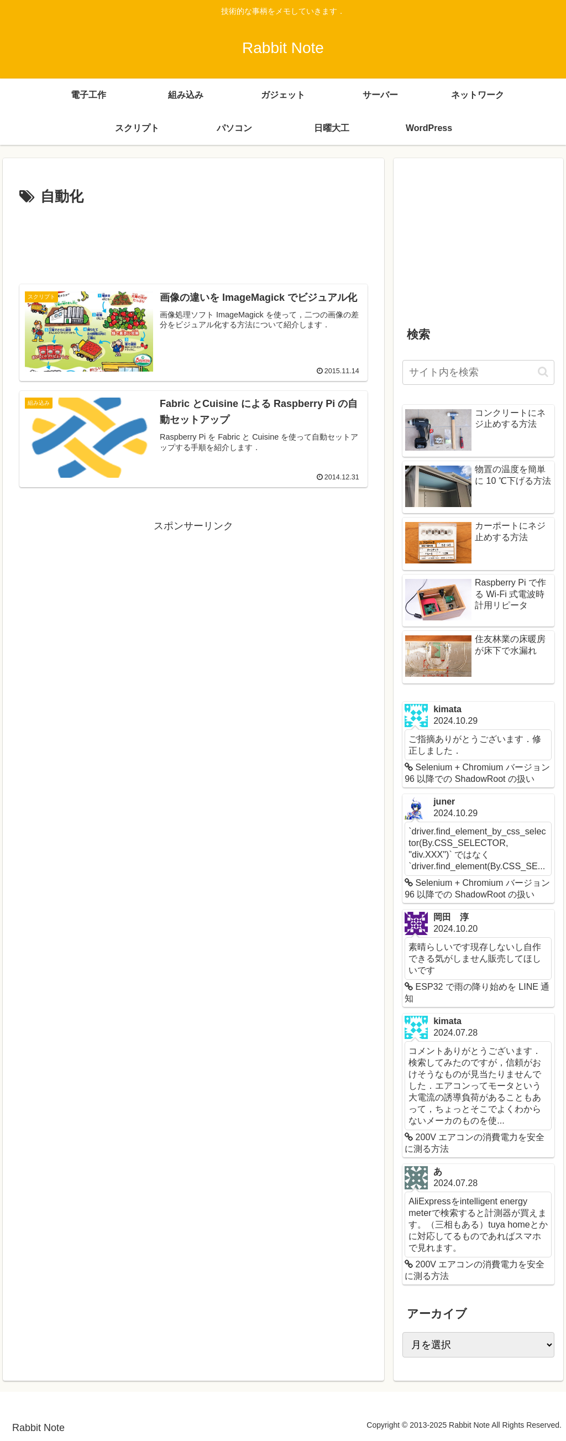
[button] (543, 372)
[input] (478, 372)
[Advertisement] (193, 242)
